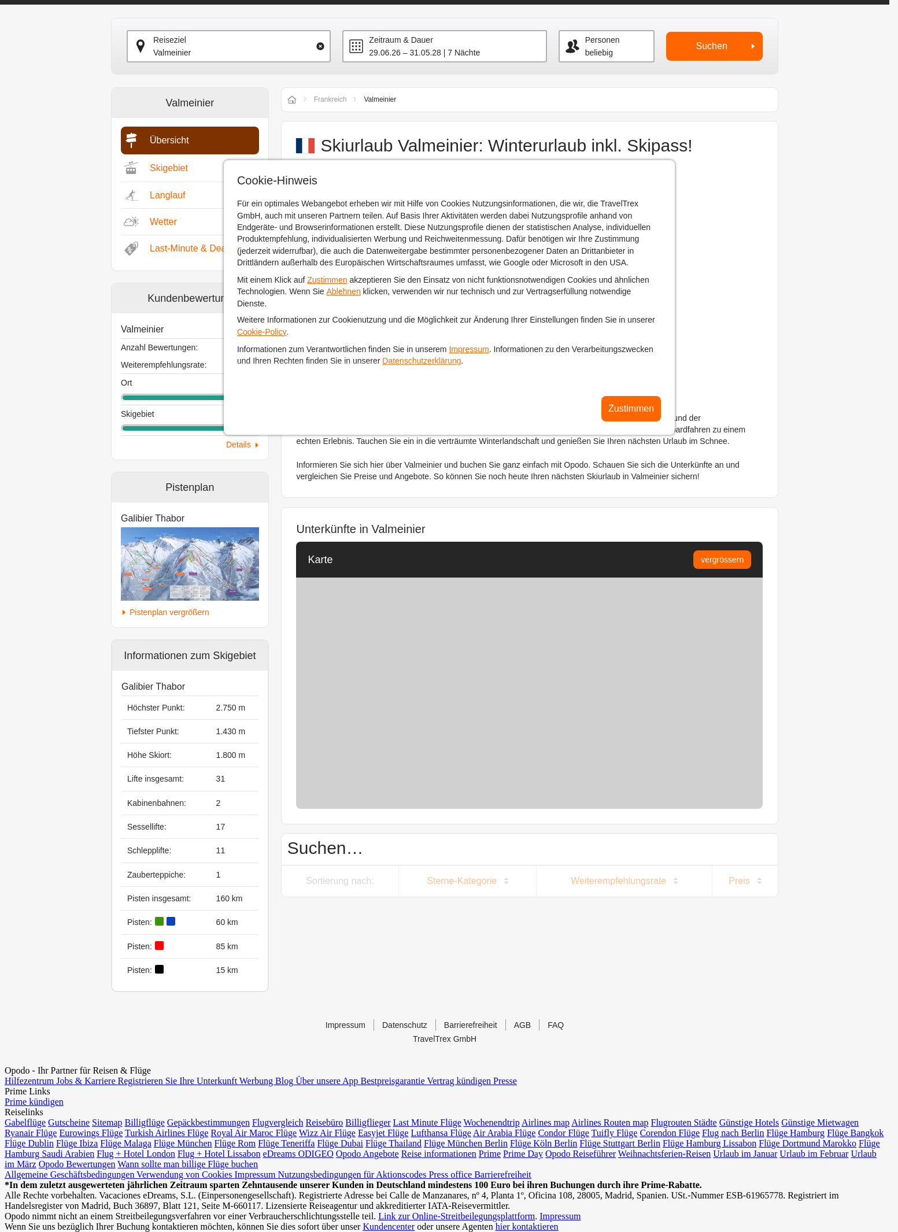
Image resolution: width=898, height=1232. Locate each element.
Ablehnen (344, 291)
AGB (522, 1025)
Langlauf (167, 195)
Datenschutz (404, 1025)
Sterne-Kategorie (462, 881)
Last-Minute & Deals (191, 248)
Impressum (469, 349)
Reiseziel (169, 40)
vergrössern (722, 559)
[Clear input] (320, 46)
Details (238, 444)
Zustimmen (327, 279)
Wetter (163, 222)
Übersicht (169, 140)
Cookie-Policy (262, 331)
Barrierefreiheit (470, 1025)
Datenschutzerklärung (421, 360)
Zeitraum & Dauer (401, 40)
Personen (602, 40)
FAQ (556, 1025)
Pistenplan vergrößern (169, 612)
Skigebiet (169, 168)
